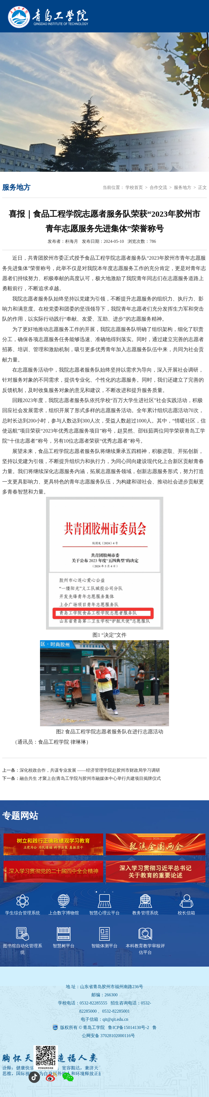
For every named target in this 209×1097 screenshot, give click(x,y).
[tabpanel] (104, 861)
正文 (202, 187)
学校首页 (134, 187)
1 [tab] (96, 892)
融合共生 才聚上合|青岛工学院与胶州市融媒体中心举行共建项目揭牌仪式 (90, 778)
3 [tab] (112, 892)
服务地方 (182, 187)
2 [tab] (104, 892)
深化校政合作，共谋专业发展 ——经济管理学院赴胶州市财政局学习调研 (90, 770)
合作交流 (158, 187)
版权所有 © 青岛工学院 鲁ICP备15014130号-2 (105, 1027)
